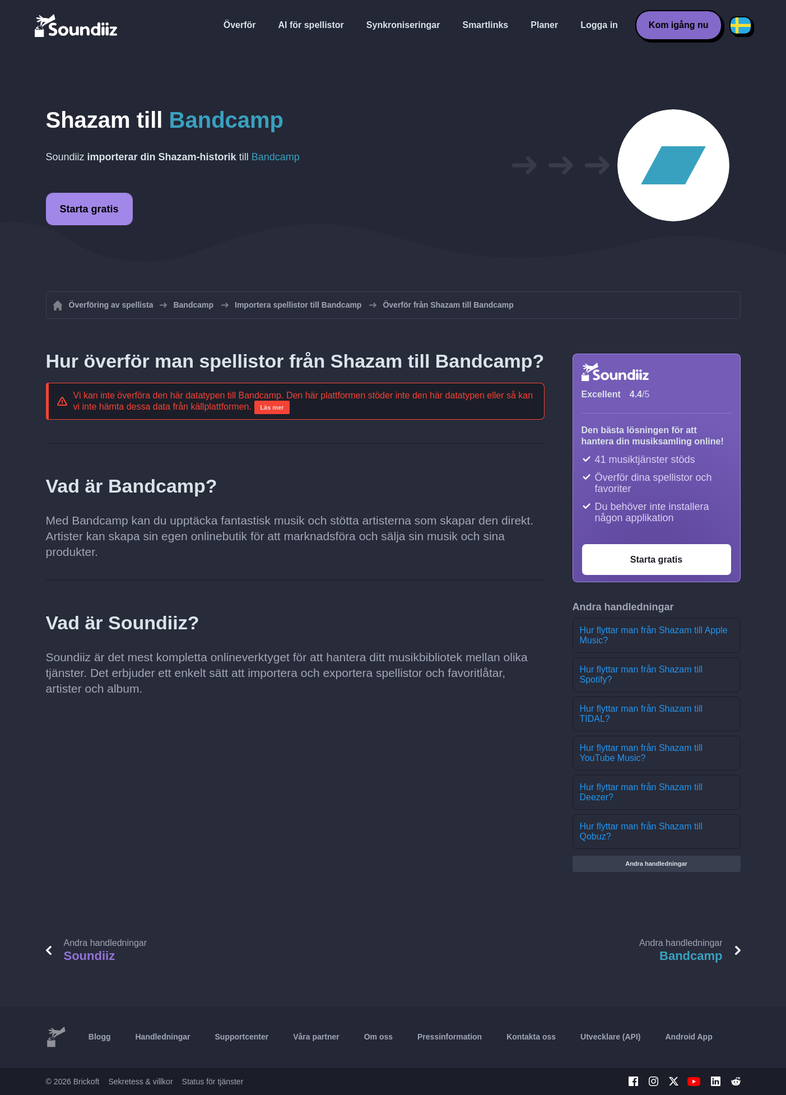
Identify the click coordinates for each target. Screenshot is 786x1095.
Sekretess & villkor (140, 1081)
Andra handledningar (656, 863)
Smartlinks (485, 25)
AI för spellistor (310, 25)
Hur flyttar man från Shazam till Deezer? (641, 792)
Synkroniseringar (403, 25)
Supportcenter (242, 1036)
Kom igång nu (679, 25)
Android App (688, 1036)
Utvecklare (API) (610, 1036)
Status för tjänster (213, 1081)
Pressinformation (449, 1036)
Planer (544, 25)
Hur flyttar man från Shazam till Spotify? (641, 674)
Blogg (100, 1036)
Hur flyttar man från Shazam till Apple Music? (654, 635)
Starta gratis (89, 209)
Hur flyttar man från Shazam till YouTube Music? (641, 753)
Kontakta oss (531, 1036)
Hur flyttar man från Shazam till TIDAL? (641, 713)
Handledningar (162, 1036)
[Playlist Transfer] (77, 25)
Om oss (378, 1036)
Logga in (599, 25)
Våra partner (316, 1036)
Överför (240, 25)
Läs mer (271, 407)
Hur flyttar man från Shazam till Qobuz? (641, 831)
